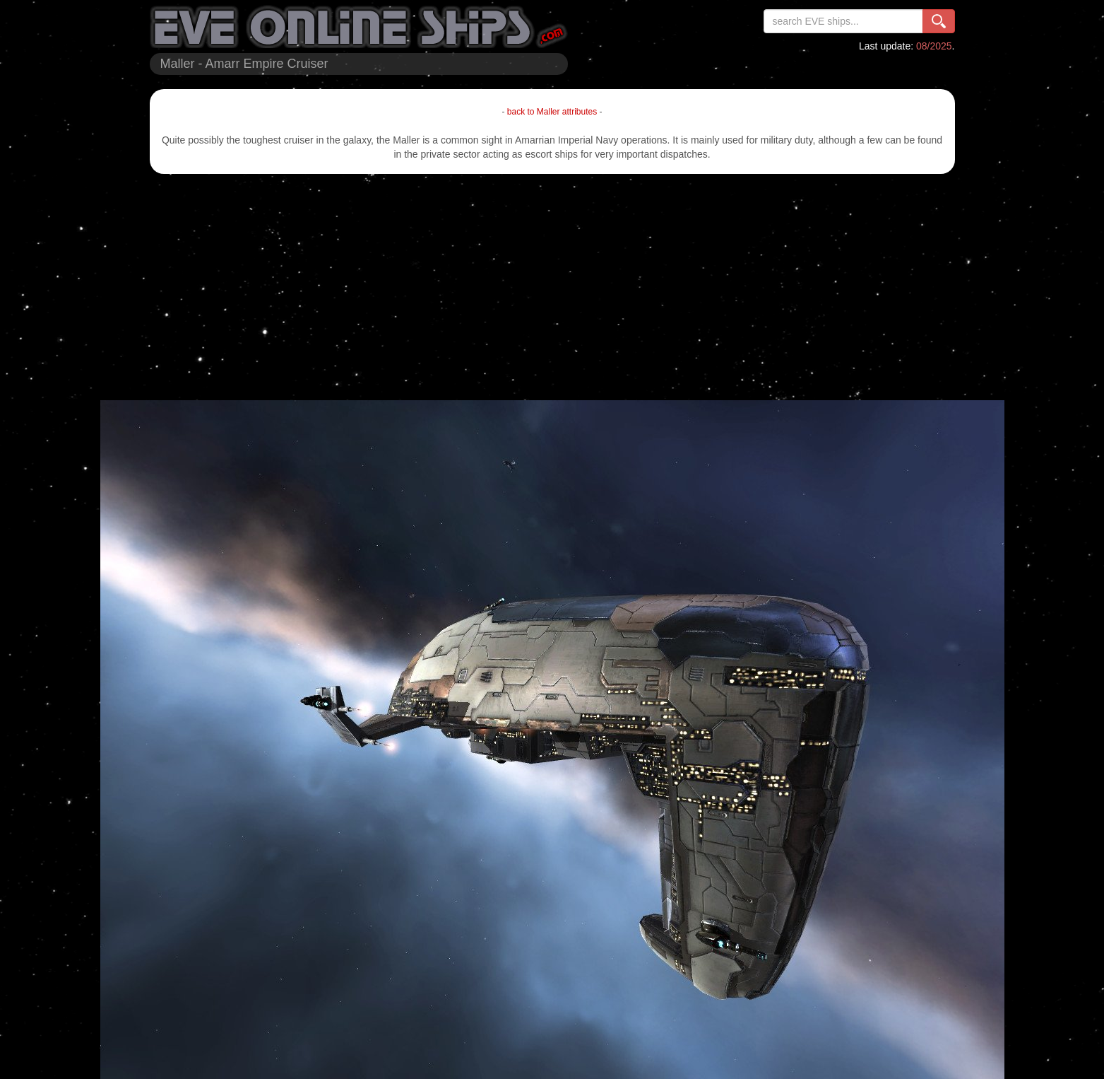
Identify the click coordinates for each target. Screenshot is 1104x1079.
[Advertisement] (552, 287)
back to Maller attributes (552, 112)
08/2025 (934, 46)
